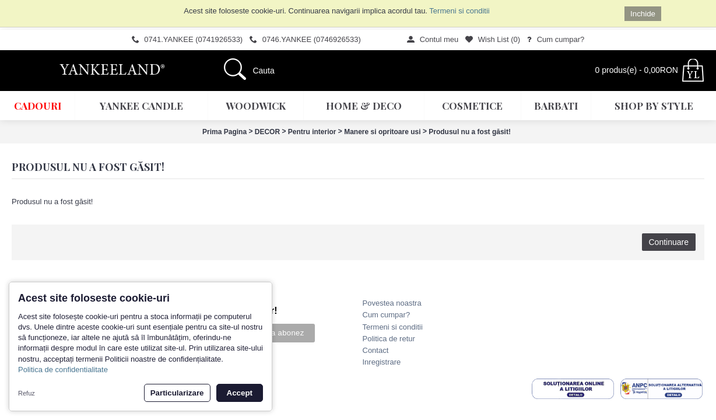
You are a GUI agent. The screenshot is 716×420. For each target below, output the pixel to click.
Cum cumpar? (386, 314)
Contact (376, 350)
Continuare (669, 242)
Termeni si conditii (459, 10)
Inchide (642, 13)
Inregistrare (382, 362)
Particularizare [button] (177, 392)
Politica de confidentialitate (63, 369)
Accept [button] (239, 392)
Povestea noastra (392, 303)
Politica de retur (389, 338)
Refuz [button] (26, 393)
